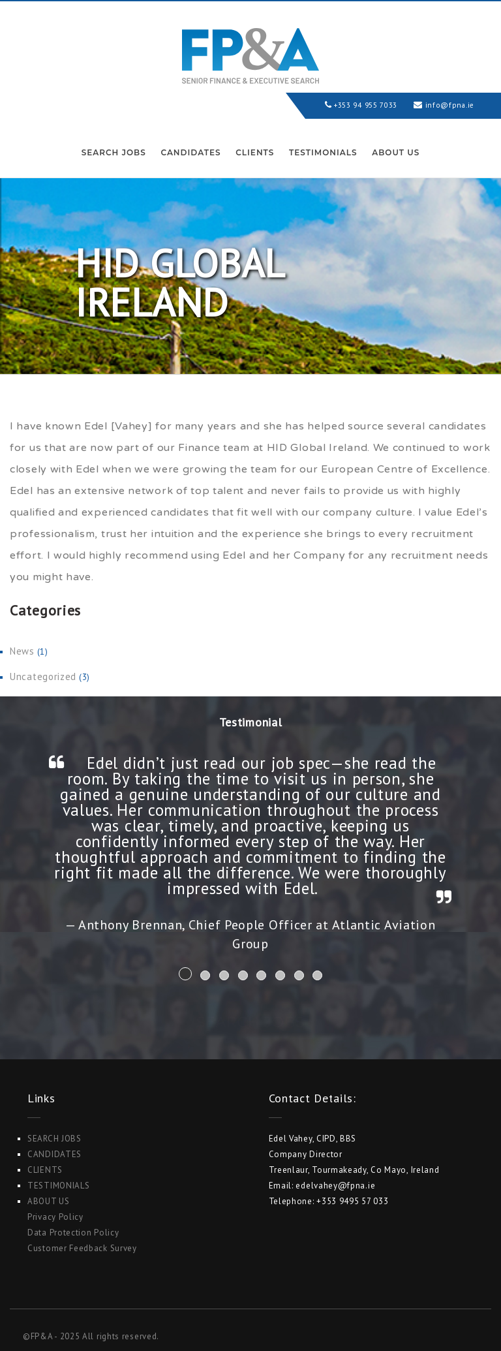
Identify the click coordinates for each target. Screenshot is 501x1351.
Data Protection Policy (73, 1232)
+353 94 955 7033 (356, 104)
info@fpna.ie (447, 104)
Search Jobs (114, 152)
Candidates (190, 152)
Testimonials (323, 152)
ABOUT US (395, 152)
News (22, 651)
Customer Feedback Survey (82, 1248)
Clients (254, 152)
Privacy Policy (55, 1216)
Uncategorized (43, 676)
